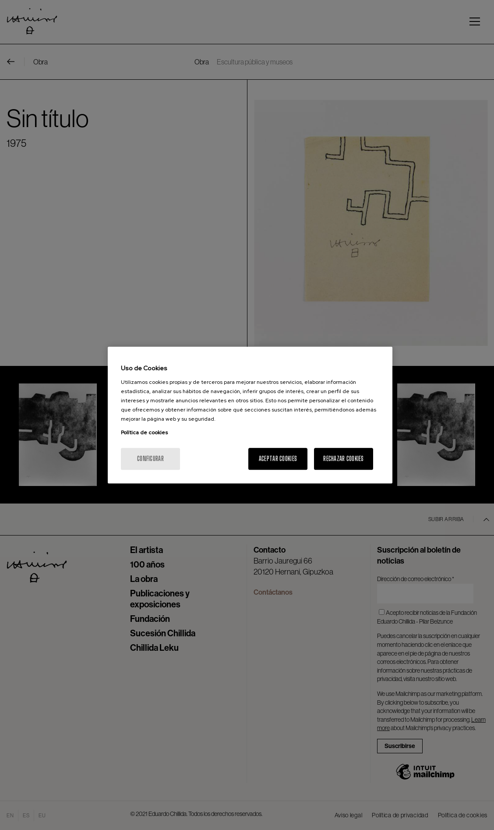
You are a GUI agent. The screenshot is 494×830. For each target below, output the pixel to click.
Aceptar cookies (278, 458)
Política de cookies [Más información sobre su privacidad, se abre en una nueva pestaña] (144, 432)
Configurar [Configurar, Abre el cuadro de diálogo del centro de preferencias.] (150, 458)
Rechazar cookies (343, 458)
